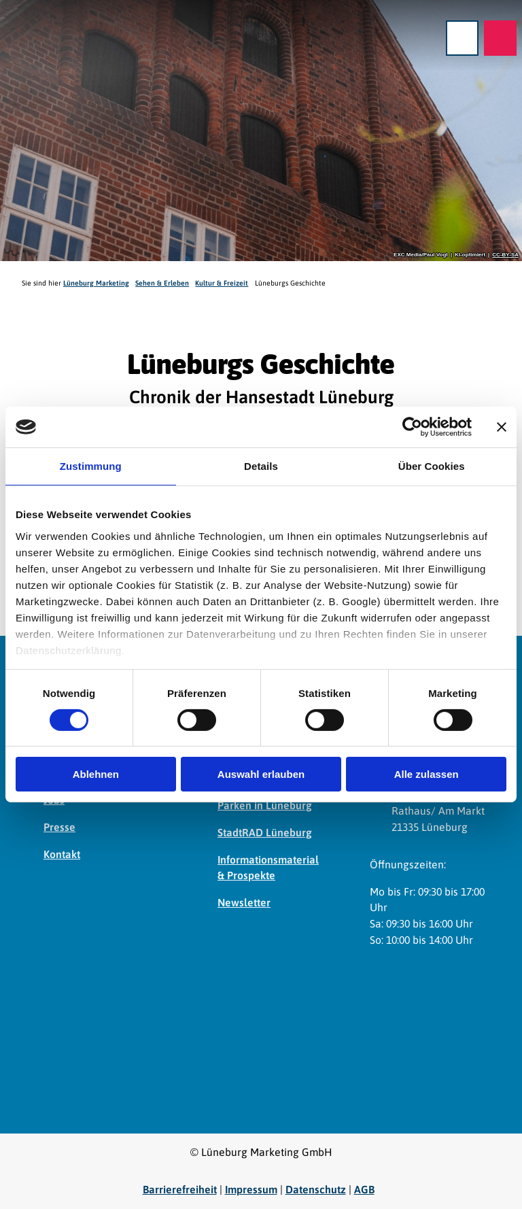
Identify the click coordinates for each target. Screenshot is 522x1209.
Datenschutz (315, 1189)
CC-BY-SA (505, 255)
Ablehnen (96, 774)
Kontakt (62, 854)
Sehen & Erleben (162, 283)
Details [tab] (261, 466)
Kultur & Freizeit (221, 283)
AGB (364, 1189)
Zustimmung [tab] (91, 466)
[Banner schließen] (501, 427)
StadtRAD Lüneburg (265, 832)
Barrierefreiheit (180, 1189)
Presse (59, 827)
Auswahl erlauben (261, 774)
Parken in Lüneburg (265, 805)
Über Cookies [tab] (431, 466)
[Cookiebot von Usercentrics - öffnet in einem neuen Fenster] (412, 427)
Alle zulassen (426, 774)
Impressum (251, 1189)
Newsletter (244, 902)
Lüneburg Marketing (96, 283)
